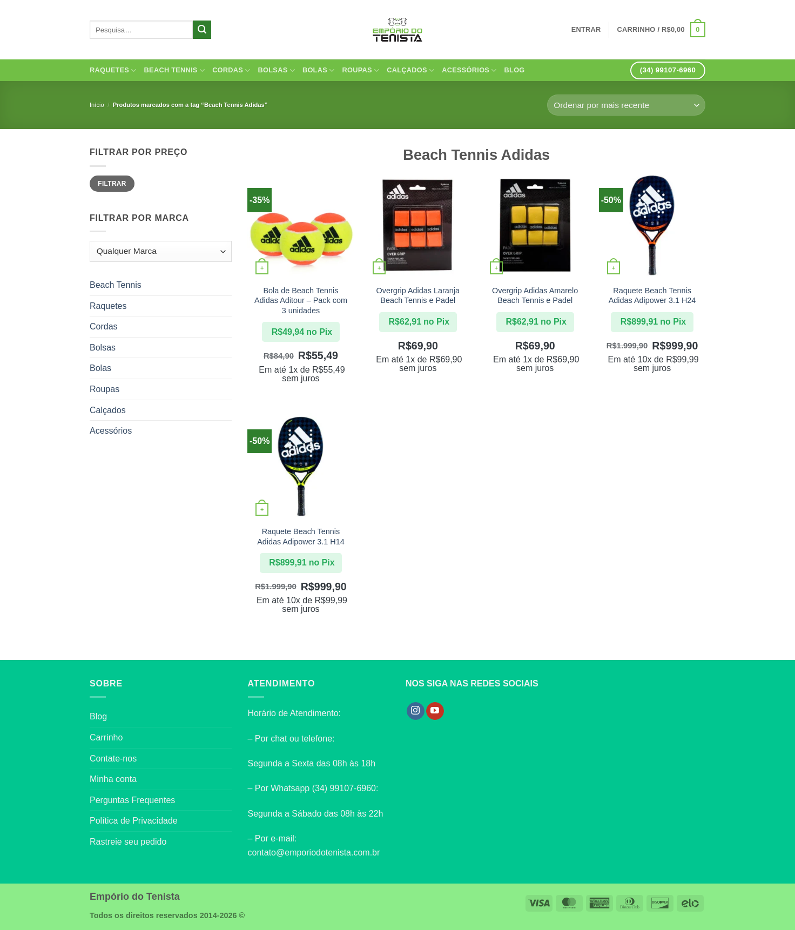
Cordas (231, 70)
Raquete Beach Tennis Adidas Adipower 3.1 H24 (652, 295)
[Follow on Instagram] (416, 711)
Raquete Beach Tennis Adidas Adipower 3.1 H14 (301, 536)
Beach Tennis (174, 70)
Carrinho (106, 737)
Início (97, 105)
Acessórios (469, 70)
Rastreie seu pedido (128, 841)
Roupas (360, 70)
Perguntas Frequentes (132, 800)
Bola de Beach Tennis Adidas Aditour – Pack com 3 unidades (300, 300)
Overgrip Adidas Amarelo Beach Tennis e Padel (535, 295)
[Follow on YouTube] (435, 711)
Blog (514, 70)
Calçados (410, 70)
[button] (661, 30)
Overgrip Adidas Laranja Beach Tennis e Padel (418, 295)
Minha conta (113, 779)
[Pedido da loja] (626, 105)
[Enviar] (202, 30)
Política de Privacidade (134, 820)
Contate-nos (113, 758)
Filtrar (112, 183)
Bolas (318, 70)
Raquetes (113, 70)
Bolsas (276, 70)
